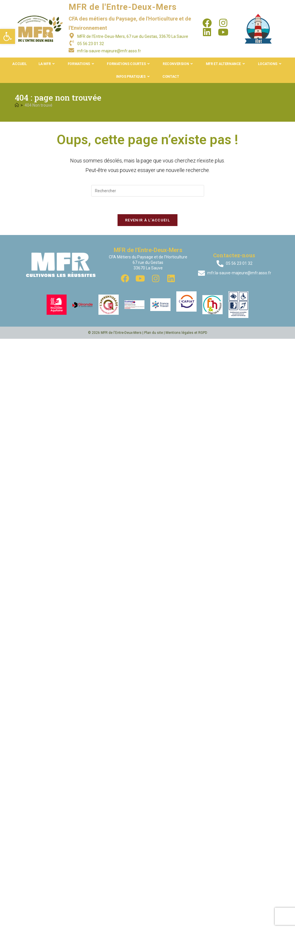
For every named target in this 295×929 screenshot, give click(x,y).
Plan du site (153, 333)
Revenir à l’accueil (147, 220)
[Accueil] (17, 105)
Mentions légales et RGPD (186, 333)
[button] (7, 36)
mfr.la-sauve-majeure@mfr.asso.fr (109, 51)
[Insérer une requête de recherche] (147, 191)
